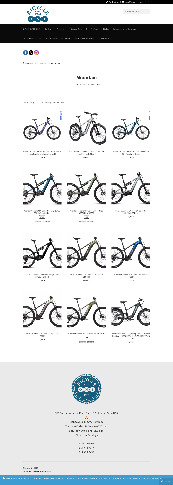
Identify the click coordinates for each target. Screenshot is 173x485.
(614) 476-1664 (113, 2)
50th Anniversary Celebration (58, 38)
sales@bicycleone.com (132, 2)
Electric (50, 63)
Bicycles (43, 63)
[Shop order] (33, 102)
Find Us (106, 29)
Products (60, 29)
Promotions (104, 38)
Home (27, 63)
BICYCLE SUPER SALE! (31, 29)
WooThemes (47, 471)
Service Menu (76, 29)
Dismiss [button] (167, 481)
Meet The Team (92, 29)
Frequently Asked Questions (124, 29)
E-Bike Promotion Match (84, 38)
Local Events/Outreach (32, 38)
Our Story (48, 29)
